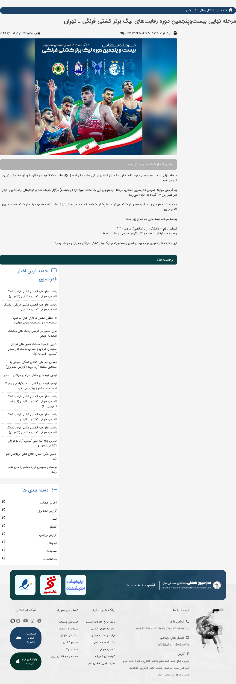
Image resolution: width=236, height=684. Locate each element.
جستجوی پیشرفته (68, 622)
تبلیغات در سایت (68, 628)
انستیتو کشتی (70, 642)
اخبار (189, 10)
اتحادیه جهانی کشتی (103, 628)
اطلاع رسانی (206, 10)
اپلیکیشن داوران (69, 635)
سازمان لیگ (71, 649)
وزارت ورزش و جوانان (103, 635)
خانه (224, 10)
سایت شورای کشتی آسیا (101, 663)
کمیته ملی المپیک (105, 656)
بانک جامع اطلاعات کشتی (100, 622)
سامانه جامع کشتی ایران (64, 656)
